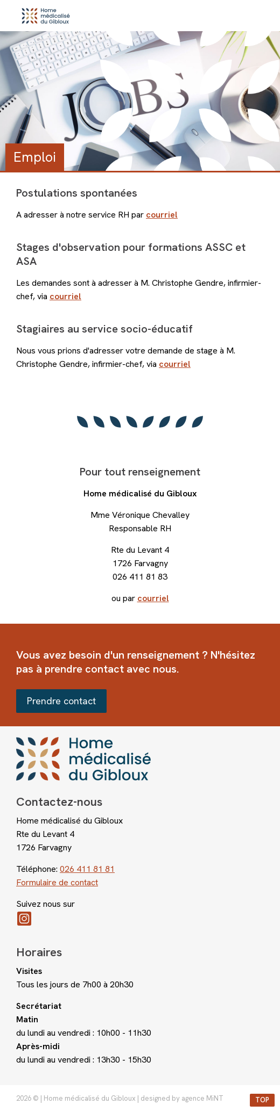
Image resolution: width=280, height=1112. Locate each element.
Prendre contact (61, 701)
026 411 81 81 (87, 869)
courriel (153, 598)
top (262, 1099)
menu (261, 15)
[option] (140, 101)
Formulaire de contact (57, 882)
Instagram (140, 919)
